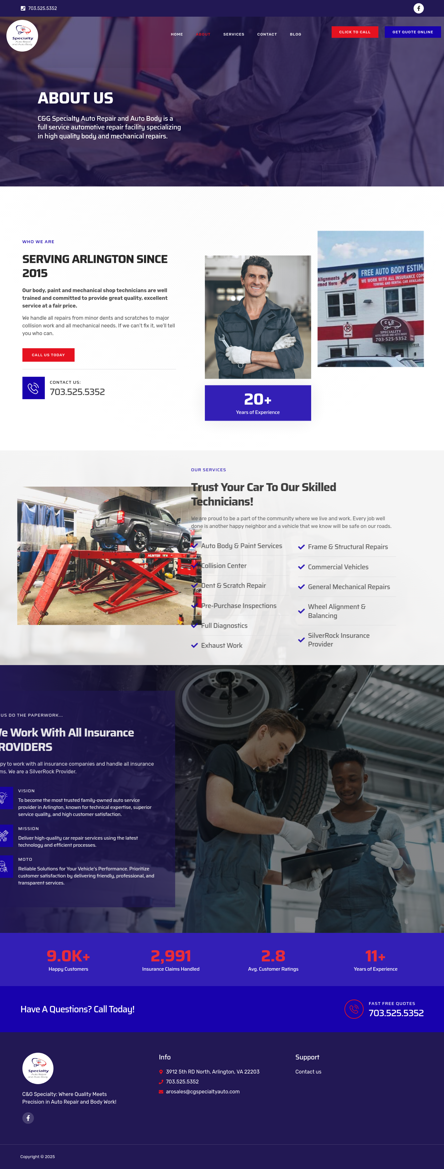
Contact (267, 34)
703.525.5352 (76, 392)
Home (177, 34)
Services (234, 34)
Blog (296, 34)
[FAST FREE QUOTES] (354, 1009)
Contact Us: (64, 382)
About (203, 34)
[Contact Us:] (33, 388)
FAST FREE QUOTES (392, 1003)
